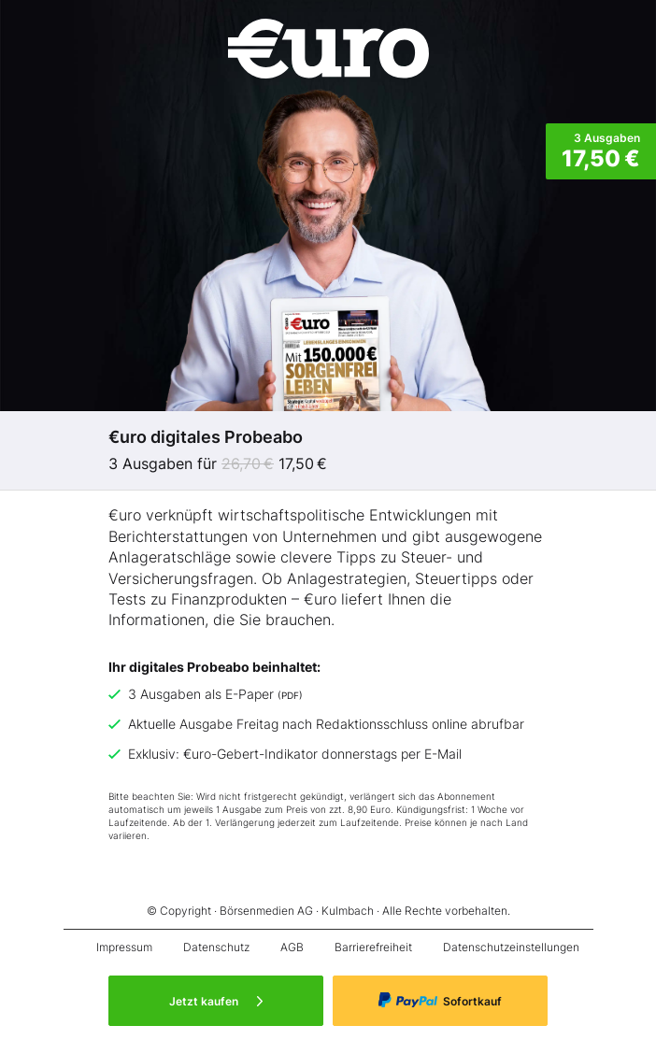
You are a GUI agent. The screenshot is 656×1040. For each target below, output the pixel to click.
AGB (292, 947)
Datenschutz (216, 947)
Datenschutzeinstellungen (511, 947)
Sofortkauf (440, 1000)
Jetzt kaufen (216, 1001)
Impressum (124, 947)
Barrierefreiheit (373, 947)
